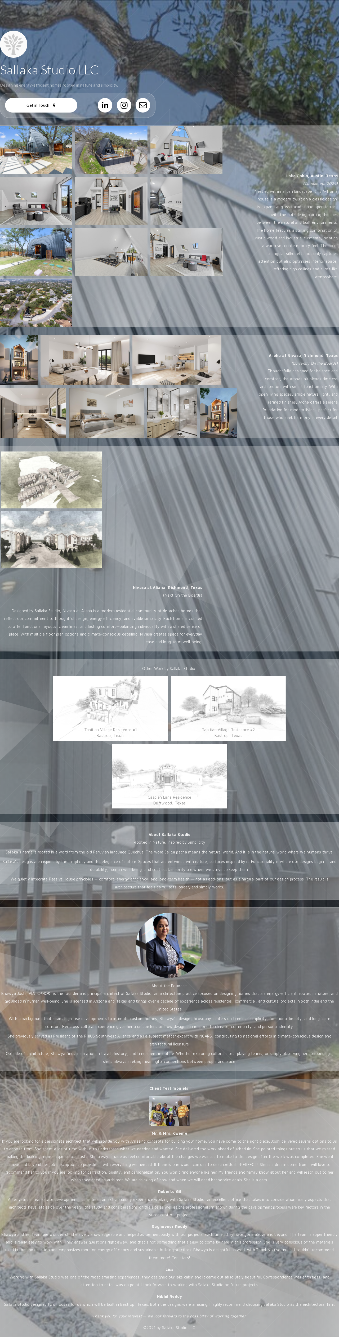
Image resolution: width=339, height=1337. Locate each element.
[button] (41, 105)
